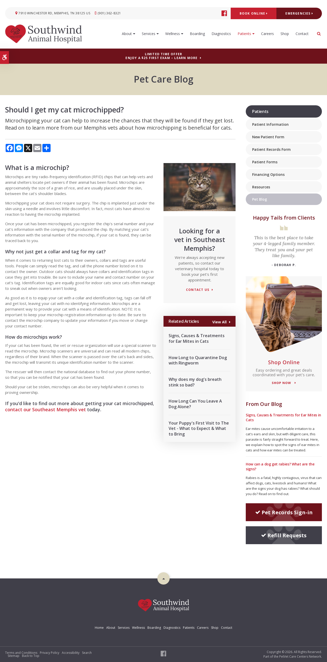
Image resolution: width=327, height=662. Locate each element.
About (127, 33)
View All (219, 321)
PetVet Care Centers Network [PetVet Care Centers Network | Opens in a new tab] (300, 656)
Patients (244, 33)
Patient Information (270, 124)
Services (148, 33)
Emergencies (299, 13)
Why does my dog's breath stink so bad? (195, 382)
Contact (302, 33)
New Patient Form (268, 136)
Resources (261, 187)
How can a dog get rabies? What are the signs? (280, 466)
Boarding (197, 33)
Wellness (172, 33)
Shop (285, 33)
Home (99, 627)
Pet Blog (259, 199)
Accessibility (70, 652)
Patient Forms (264, 161)
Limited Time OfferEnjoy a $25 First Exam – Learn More (161, 56)
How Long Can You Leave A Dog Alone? (195, 403)
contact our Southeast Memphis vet (45, 409)
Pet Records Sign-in (284, 512)
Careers (267, 33)
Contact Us (197, 290)
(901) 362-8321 (109, 13)
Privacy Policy (49, 652)
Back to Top (30, 656)
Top (163, 578)
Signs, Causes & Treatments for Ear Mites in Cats (197, 338)
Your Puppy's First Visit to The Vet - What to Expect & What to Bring (199, 428)
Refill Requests (284, 535)
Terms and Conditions (21, 652)
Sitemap (13, 656)
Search (87, 652)
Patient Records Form (271, 149)
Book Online (254, 13)
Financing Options (268, 174)
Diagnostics (221, 33)
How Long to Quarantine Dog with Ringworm (198, 360)
